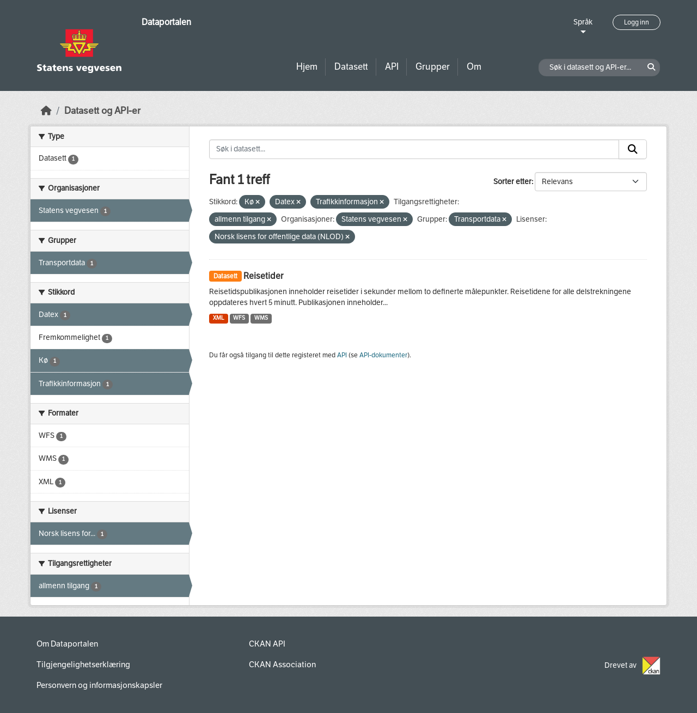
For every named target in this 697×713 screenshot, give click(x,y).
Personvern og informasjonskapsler (99, 685)
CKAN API (267, 644)
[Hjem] (46, 111)
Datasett (351, 66)
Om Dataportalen (67, 644)
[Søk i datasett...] (414, 149)
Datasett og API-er (102, 111)
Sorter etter (512, 181)
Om (474, 66)
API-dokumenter (383, 355)
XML (218, 317)
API (392, 66)
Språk (582, 22)
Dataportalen (166, 22)
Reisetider (263, 276)
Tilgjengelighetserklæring (83, 664)
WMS (261, 317)
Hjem (306, 66)
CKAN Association (282, 664)
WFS (239, 317)
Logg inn (636, 22)
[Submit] (633, 149)
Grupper (432, 66)
